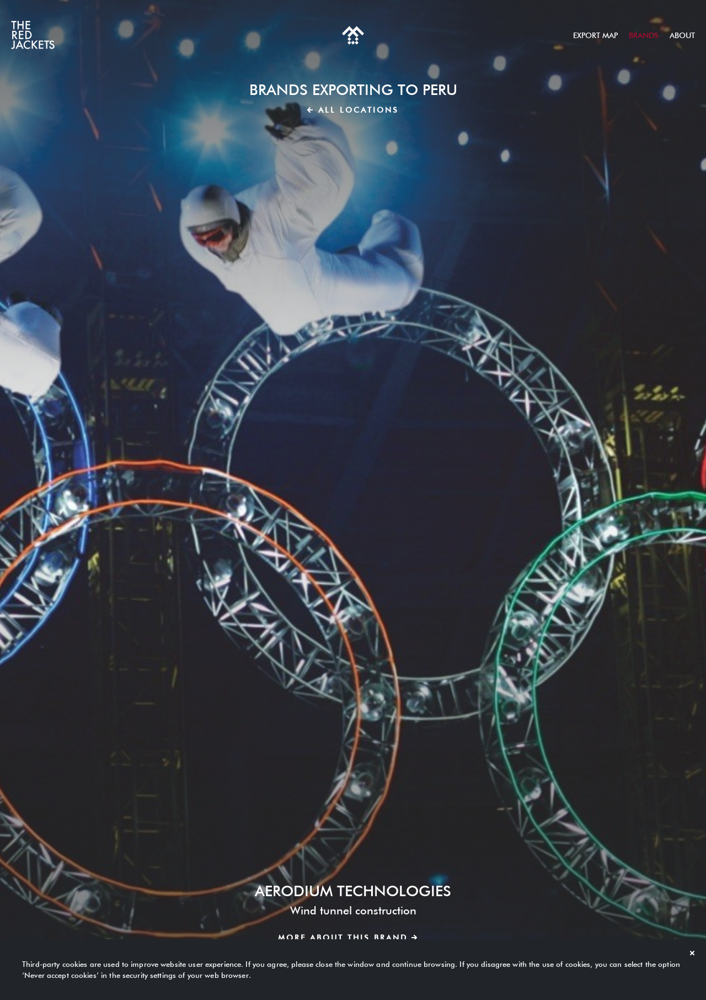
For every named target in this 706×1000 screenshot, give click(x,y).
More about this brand (347, 937)
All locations (353, 110)
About (682, 35)
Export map (595, 35)
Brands (644, 35)
